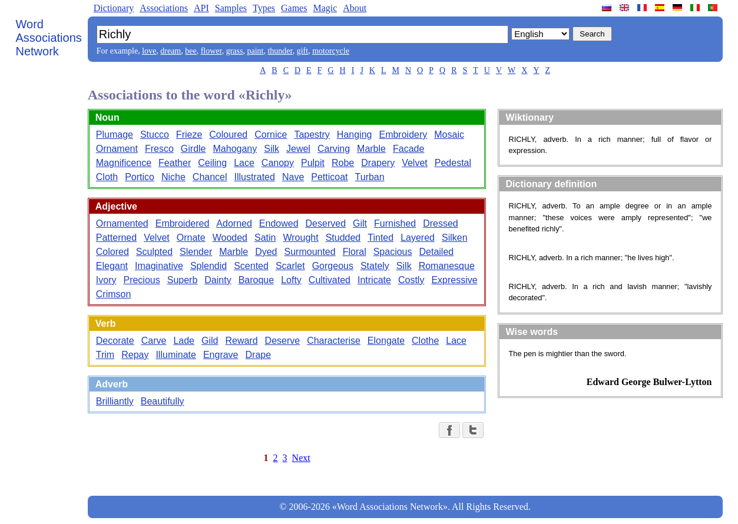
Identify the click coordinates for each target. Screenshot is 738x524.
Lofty (291, 280)
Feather (174, 163)
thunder (279, 51)
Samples (231, 8)
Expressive (454, 280)
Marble (371, 149)
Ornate (191, 238)
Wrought (300, 238)
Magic (325, 8)
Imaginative (159, 266)
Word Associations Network (49, 38)
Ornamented (122, 223)
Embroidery (403, 135)
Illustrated (254, 177)
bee (190, 51)
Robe (343, 163)
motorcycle (330, 51)
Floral (354, 252)
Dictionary (114, 8)
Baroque (256, 280)
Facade (408, 149)
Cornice (270, 135)
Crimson (113, 294)
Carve (154, 341)
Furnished (395, 223)
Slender (196, 252)
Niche (173, 177)
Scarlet (290, 266)
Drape (259, 355)
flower (211, 51)
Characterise (333, 341)
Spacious (392, 252)
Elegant (112, 266)
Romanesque (447, 266)
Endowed (279, 223)
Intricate (374, 280)
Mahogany (235, 149)
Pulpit (313, 163)
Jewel (298, 149)
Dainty (217, 280)
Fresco (159, 149)
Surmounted (310, 252)
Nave (293, 177)
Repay (134, 355)
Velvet (415, 163)
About (354, 8)
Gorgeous (332, 266)
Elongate (386, 341)
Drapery (378, 163)
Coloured (228, 135)
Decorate (115, 341)
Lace (244, 163)
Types (264, 8)
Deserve (282, 341)
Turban (370, 177)
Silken (455, 238)
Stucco (154, 135)
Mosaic (449, 135)
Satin (265, 238)
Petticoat (329, 177)
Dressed (440, 223)
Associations (164, 8)
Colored (112, 252)
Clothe (425, 341)
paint (255, 51)
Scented (251, 266)
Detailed (436, 252)
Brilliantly (115, 401)
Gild (209, 341)
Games (294, 8)
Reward (241, 341)
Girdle (193, 149)
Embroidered (182, 223)
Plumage (114, 135)
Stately (374, 266)
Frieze (189, 135)
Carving (333, 149)
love (149, 51)
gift (302, 51)
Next (301, 458)
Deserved (326, 223)
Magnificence (123, 163)
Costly (411, 280)
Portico (139, 177)
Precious (141, 280)
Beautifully (162, 401)
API (201, 8)
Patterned (116, 238)
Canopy (278, 163)
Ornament (117, 149)
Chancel (210, 177)
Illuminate (175, 355)
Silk (271, 149)
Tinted (380, 238)
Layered (418, 238)
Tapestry (311, 135)
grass (234, 51)
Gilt (360, 223)
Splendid (208, 266)
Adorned (234, 223)
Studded (343, 238)
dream (170, 51)
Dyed (266, 252)
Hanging (354, 135)
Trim (105, 355)
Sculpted (154, 252)
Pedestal (453, 163)
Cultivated (329, 280)
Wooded (230, 238)
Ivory (106, 280)
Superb (182, 280)
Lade (183, 341)
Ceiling (212, 163)
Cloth (107, 177)
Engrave (221, 355)
